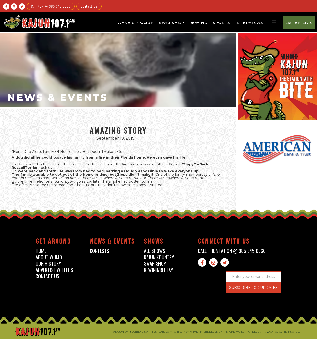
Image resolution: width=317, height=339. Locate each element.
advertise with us (54, 270)
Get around (53, 242)
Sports (221, 22)
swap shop (155, 263)
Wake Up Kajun (135, 22)
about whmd (49, 257)
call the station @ (232, 250)
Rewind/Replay (158, 270)
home (41, 250)
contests (99, 250)
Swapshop (171, 22)
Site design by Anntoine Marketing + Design (232, 331)
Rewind (198, 22)
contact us (47, 276)
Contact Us (88, 6)
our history (48, 263)
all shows (154, 250)
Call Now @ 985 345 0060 (50, 6)
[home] (38, 22)
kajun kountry (159, 257)
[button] (274, 22)
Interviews (249, 22)
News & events (112, 242)
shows (153, 242)
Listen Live (298, 22)
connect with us (223, 242)
